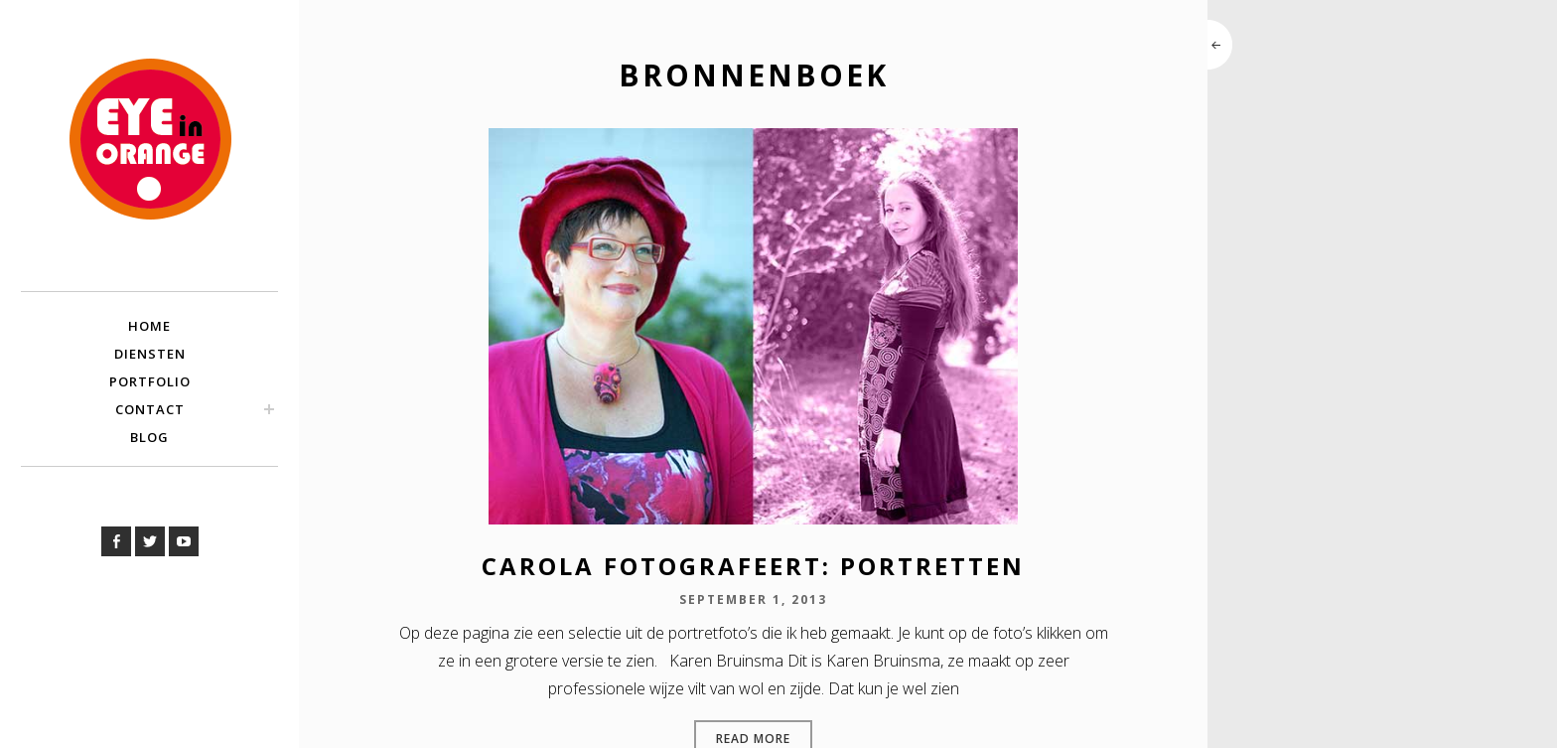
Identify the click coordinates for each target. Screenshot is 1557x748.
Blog (149, 437)
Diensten (150, 354)
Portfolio (150, 381)
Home (149, 326)
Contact (150, 409)
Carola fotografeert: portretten (753, 565)
